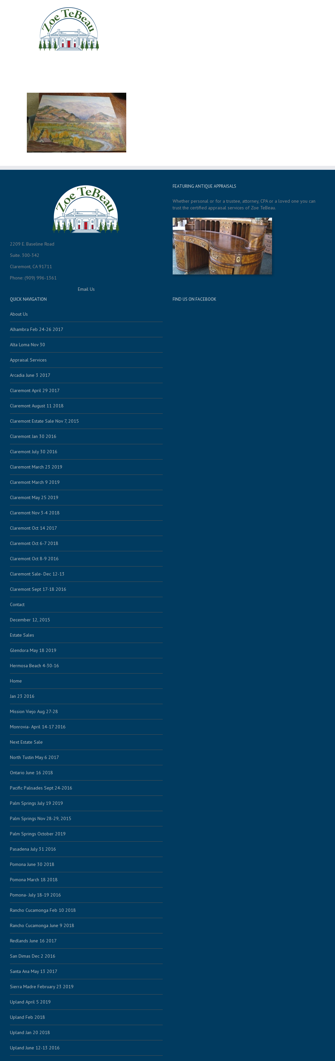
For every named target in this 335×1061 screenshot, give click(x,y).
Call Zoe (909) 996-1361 (278, 65)
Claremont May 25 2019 (34, 497)
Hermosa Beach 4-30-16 (34, 666)
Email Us (86, 289)
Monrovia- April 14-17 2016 (38, 727)
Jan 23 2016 (22, 696)
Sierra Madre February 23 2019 (42, 987)
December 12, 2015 (30, 620)
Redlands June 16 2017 (33, 941)
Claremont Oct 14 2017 (33, 528)
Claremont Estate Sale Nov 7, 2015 (44, 421)
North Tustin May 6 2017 (34, 757)
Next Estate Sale (26, 742)
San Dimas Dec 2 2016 (32, 956)
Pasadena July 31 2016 (33, 849)
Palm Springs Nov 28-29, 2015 (40, 818)
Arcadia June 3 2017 (30, 375)
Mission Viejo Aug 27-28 (34, 711)
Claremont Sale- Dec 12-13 (37, 574)
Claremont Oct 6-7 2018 (34, 543)
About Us (206, 65)
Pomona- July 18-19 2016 (35, 895)
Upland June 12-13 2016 (35, 1048)
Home (96, 65)
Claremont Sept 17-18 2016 (38, 589)
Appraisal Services (168, 65)
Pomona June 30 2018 (32, 864)
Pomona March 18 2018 (34, 880)
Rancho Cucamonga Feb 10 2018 (43, 910)
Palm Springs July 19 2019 (36, 803)
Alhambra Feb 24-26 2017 (36, 329)
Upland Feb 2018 (27, 1017)
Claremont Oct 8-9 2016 (34, 559)
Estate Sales (124, 65)
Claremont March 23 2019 (36, 467)
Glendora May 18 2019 (33, 650)
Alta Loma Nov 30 (27, 345)
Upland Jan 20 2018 (30, 1032)
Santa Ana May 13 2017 (33, 971)
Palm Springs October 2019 (38, 834)
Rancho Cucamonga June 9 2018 (42, 925)
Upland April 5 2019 (30, 1002)
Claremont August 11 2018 (37, 406)
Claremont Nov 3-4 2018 (35, 513)
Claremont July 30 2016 (33, 452)
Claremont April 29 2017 (35, 390)
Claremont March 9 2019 (35, 482)
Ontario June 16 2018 (31, 773)
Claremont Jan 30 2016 (33, 436)
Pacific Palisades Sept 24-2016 (41, 788)
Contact (233, 65)
